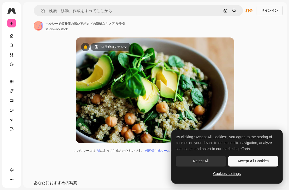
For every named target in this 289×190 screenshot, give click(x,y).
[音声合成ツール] (11, 119)
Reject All (201, 161)
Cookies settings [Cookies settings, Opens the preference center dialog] (227, 174)
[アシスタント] (11, 129)
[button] (41, 11)
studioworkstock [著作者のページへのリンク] (56, 29)
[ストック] (11, 55)
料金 (249, 10)
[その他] (11, 179)
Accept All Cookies (253, 161)
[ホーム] (11, 36)
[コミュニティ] (11, 64)
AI (98, 151)
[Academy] (11, 170)
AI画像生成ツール (157, 151)
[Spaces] (11, 91)
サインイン (269, 10)
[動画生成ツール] (11, 110)
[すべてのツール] (11, 81)
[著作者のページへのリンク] (38, 26)
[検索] (11, 45)
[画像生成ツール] (11, 100)
